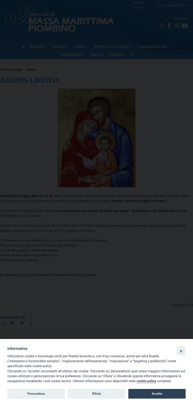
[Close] (181, 350)
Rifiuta (96, 394)
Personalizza (36, 394)
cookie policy (146, 381)
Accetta (157, 394)
